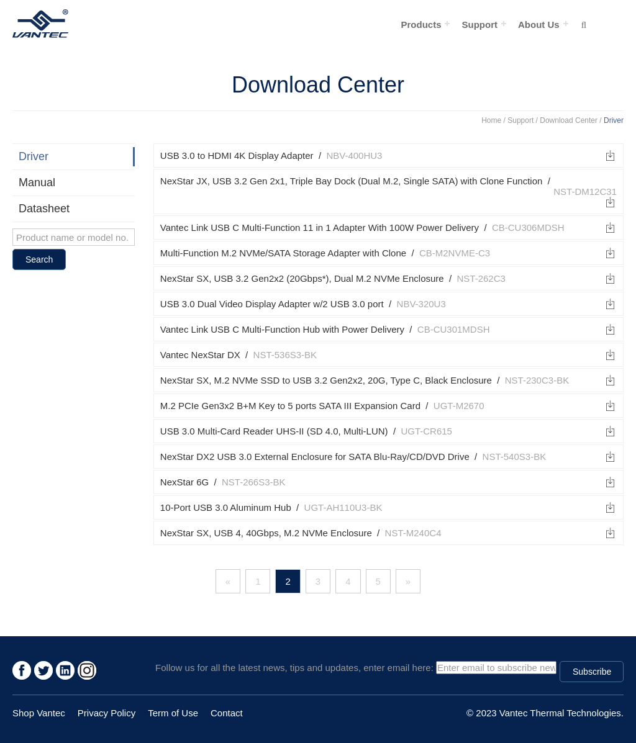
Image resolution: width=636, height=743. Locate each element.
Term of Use (173, 713)
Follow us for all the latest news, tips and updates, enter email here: (294, 667)
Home (491, 120)
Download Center (568, 120)
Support (479, 24)
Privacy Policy (106, 713)
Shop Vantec (38, 713)
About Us (539, 24)
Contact (227, 713)
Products (421, 24)
